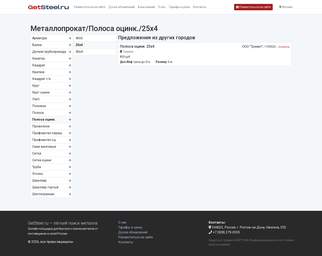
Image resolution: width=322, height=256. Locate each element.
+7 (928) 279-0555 (224, 232)
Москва (285, 7)
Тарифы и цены (179, 7)
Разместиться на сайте (89, 7)
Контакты (199, 7)
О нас (162, 7)
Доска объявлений (122, 7)
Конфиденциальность (264, 240)
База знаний (146, 7)
